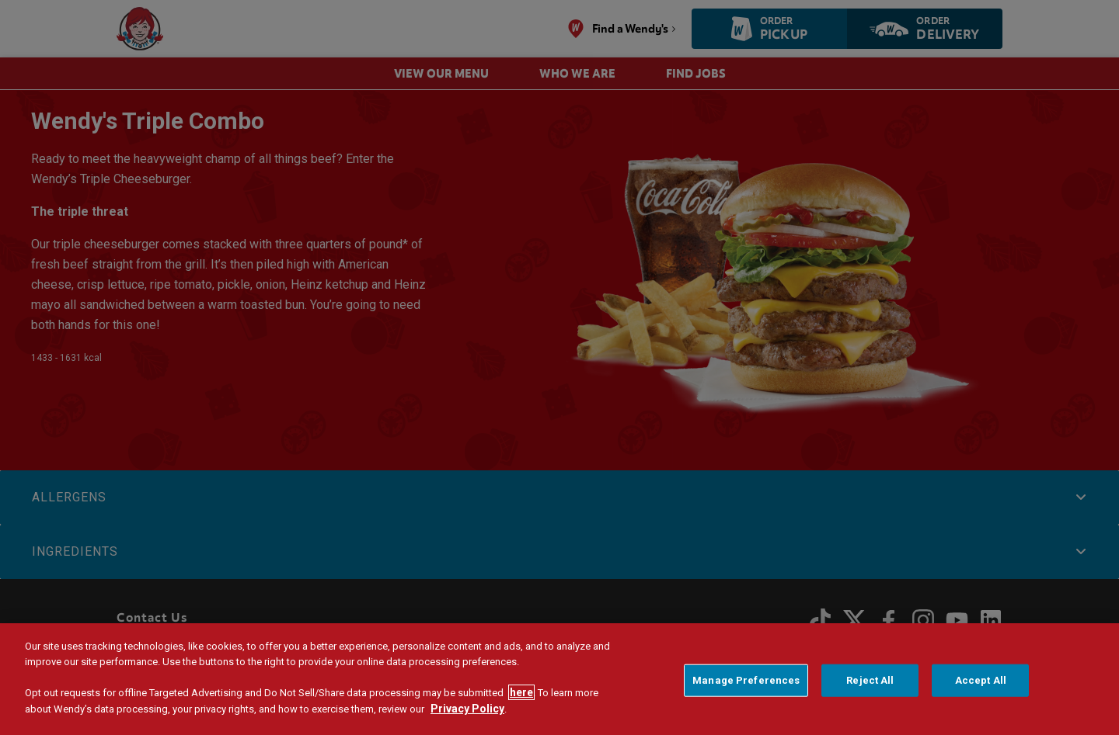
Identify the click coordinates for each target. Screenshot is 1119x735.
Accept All (980, 680)
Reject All (870, 680)
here (521, 692)
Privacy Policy (467, 708)
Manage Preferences (746, 680)
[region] (559, 679)
